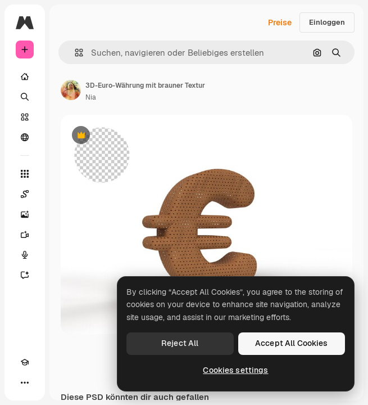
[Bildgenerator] (25, 214)
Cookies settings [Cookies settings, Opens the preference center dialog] (235, 370)
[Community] (25, 137)
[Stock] (25, 117)
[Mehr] (25, 383)
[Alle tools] (25, 174)
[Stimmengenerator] (25, 255)
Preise (280, 22)
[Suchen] (25, 97)
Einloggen (327, 22)
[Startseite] (25, 77)
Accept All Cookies (291, 343)
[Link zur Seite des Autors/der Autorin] (71, 90)
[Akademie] (25, 362)
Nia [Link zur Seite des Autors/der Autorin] (90, 97)
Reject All (179, 343)
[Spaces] (25, 194)
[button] (74, 52)
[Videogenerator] (25, 235)
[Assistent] (25, 275)
